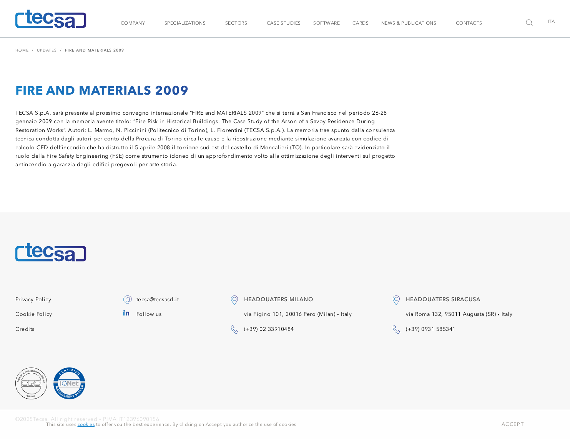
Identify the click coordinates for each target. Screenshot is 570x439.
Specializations (185, 23)
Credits (25, 329)
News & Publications (409, 23)
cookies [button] (86, 424)
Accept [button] (513, 424)
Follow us (149, 314)
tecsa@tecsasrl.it (157, 299)
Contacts (469, 23)
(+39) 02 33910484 (269, 329)
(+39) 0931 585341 (431, 329)
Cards (360, 23)
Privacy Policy (33, 299)
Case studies (284, 23)
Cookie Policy (33, 314)
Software (326, 23)
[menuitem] (548, 21)
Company (133, 23)
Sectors (236, 23)
